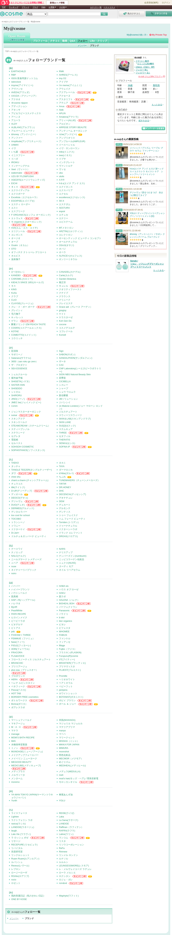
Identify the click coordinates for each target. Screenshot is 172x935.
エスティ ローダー (20, 204)
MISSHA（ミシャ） (69, 741)
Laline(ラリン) (66, 834)
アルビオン (64, 123)
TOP (4, 7)
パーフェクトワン (68, 607)
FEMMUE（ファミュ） (23, 638)
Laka (61, 816)
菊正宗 (62, 282)
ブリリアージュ (19, 666)
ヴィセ (62, 169)
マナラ (14, 730)
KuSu (14, 293)
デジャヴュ (17, 501)
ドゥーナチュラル (68, 525)
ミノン (14, 748)
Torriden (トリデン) (68, 522)
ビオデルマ (17, 624)
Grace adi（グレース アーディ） (75, 307)
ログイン (166, 2)
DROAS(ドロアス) (68, 536)
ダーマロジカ (66, 469)
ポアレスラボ (18, 707)
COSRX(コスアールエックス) (26, 328)
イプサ (62, 158)
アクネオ (15, 99)
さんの (151, 76)
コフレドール (66, 331)
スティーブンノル (20, 429)
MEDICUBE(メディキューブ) (26, 765)
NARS (62, 549)
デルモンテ (64, 508)
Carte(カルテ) (66, 275)
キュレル (63, 286)
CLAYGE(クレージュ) (22, 303)
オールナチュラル (68, 241)
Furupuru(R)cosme (68, 656)
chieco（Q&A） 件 (145, 67)
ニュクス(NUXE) (67, 563)
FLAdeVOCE (17, 656)
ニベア (14, 563)
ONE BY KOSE (19, 899)
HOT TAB (16, 693)
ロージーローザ (19, 872)
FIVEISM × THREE (21, 635)
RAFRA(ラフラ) (67, 830)
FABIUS (63, 635)
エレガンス (17, 234)
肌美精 (14, 596)
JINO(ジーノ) (18, 399)
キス (13, 286)
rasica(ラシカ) (18, 823)
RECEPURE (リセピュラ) (24, 844)
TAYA (61, 466)
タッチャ (15, 466)
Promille (63, 676)
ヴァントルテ (66, 165)
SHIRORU (16, 395)
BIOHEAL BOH (66, 603)
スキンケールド (19, 422)
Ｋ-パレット (17, 317)
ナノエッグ (17, 552)
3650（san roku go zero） (24, 361)
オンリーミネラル (68, 259)
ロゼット (15, 883)
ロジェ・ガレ (66, 879)
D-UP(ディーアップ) (21, 490)
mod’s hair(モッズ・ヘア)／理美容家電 (78, 778)
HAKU (62, 593)
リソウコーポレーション (71, 844)
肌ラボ (62, 596)
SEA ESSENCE (19, 368)
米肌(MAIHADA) (67, 720)
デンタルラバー (19, 511)
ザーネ (62, 361)
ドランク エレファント (70, 532)
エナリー (63, 218)
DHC (61, 490)
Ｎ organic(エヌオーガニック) (26, 221)
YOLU (62, 800)
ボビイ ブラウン (67, 700)
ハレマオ (15, 603)
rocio (13, 879)
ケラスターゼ (66, 317)
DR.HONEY (65, 487)
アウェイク (64, 88)
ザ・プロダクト (19, 365)
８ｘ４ (14, 186)
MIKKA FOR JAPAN (69, 744)
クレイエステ (66, 303)
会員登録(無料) (151, 2)
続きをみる (144, 120)
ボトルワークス (19, 700)
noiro (13, 573)
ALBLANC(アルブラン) (23, 127)
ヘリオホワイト (67, 679)
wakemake (16, 172)
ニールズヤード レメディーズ (26, 559)
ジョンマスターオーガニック (26, 411)
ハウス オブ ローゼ (68, 589)
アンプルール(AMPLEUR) (72, 141)
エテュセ (63, 214)
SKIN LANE (65, 422)
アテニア (63, 102)
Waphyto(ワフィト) (68, 895)
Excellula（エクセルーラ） (25, 197)
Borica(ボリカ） (19, 704)
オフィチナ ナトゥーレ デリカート (29, 252)
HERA (14, 679)
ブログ (35, 7)
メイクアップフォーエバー (25, 755)
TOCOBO (16, 518)
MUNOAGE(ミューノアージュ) (27, 751)
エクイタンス (66, 186)
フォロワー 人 (143, 73)
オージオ (15, 238)
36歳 (130, 85)
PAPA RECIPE (18, 614)
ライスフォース (19, 813)
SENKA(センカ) (67, 443)
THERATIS (64, 439)
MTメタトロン (66, 227)
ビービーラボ (18, 621)
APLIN (62, 113)
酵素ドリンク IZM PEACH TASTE (28, 324)
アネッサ (15, 109)
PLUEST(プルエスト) (70, 670)
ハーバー (15, 586)
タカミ (62, 462)
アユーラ (15, 120)
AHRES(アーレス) (68, 74)
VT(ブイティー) (67, 659)
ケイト (62, 314)
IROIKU (15, 162)
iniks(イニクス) (66, 151)
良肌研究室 (17, 851)
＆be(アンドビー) (68, 134)
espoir (62, 211)
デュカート (64, 504)
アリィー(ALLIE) (67, 120)
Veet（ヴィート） (20, 169)
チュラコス (17, 483)
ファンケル (64, 638)
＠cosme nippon (19, 102)
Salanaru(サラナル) (21, 358)
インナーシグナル (20, 165)
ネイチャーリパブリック (23, 570)
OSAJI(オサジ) (66, 245)
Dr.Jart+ (15, 532)
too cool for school (20, 515)
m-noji (39, 60)
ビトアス (15, 628)
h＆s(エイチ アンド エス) (72, 183)
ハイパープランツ (20, 589)
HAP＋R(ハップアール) (23, 600)
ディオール (17, 494)
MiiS (13, 741)
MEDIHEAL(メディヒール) (72, 765)
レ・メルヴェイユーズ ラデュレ (75, 869)
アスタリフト (66, 99)
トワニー (15, 525)
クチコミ (55, 40)
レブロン (15, 869)
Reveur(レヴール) (20, 865)
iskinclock (16, 81)
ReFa (62, 848)
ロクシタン (64, 876)
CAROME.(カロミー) (21, 279)
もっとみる (157, 104)
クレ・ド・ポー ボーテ (23, 307)
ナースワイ (17, 549)
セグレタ (15, 436)
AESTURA (64, 207)
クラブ (14, 296)
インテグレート (67, 162)
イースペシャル (67, 144)
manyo (62, 730)
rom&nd (63, 883)
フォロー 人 (142, 70)
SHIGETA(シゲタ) (20, 381)
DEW (61, 501)
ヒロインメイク (19, 617)
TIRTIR (62, 483)
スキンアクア (18, 418)
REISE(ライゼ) (66, 813)
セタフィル (64, 436)
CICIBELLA (65, 381)
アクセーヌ (64, 95)
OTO (13, 248)
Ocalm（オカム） (20, 245)
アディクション (19, 106)
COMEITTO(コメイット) (23, 335)
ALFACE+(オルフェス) (70, 255)
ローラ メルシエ (67, 872)
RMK (61, 71)
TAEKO (15, 462)
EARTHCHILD (18, 71)
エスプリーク (18, 211)
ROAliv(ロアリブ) (20, 876)
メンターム (17, 778)
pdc (13, 631)
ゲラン (14, 321)
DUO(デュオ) (18, 504)
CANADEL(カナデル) (69, 272)
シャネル (15, 392)
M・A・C (16, 727)
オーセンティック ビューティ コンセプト (80, 238)
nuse (13, 566)
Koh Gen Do (65, 321)
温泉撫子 (15, 259)
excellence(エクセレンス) (72, 197)
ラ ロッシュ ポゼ (19, 837)
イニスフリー (18, 155)
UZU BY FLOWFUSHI (22, 176)
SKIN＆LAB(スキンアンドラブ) (75, 418)
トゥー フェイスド (68, 515)
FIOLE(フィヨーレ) (21, 645)
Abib (61, 109)
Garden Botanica (67, 279)
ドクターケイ (18, 529)
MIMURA (63, 748)
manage (15, 734)
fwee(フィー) (17, 642)
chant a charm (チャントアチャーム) (29, 480)
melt (61, 775)
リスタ (62, 841)
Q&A (43, 7)
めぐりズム (64, 762)
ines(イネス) (65, 155)
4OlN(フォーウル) (20, 649)
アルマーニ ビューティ (23, 130)
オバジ (62, 248)
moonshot (64, 751)
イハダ (14, 158)
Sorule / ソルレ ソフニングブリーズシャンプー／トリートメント (147, 264)
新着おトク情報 (57, 3)
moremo (15, 782)
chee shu (16, 476)
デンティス (64, 511)
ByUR (14, 607)
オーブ (14, 241)
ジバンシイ (64, 402)
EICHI (14, 183)
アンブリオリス (67, 137)
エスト (14, 207)
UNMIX (15, 144)
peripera (63, 690)
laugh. (14, 830)
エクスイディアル (20, 190)
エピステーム (66, 221)
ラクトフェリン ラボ (21, 820)
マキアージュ (18, 723)
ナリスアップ (66, 552)
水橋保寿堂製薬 (19, 744)
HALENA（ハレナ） (69, 600)
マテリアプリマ (67, 727)
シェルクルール (19, 374)
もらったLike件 (145, 63)
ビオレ (62, 624)
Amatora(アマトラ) (68, 116)
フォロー (82, 40)
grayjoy (62, 310)
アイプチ (63, 81)
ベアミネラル (66, 683)
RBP (13, 74)
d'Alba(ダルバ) (66, 473)
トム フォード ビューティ (72, 518)
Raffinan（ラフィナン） (71, 827)
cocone (62, 324)
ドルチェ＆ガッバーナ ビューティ (28, 536)
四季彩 (62, 378)
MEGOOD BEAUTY (21, 762)
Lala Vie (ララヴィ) (21, 834)
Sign (61, 351)
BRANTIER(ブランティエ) (72, 663)
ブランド (25, 7)
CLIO (13, 300)
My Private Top (159, 35)
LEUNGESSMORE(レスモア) (74, 865)
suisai (14, 415)
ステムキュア (66, 429)
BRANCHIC (17, 663)
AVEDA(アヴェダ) (20, 92)
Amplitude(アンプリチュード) (26, 141)
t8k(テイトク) (18, 487)
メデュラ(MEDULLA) (69, 771)
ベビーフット (66, 686)
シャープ (63, 388)
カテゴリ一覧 (96, 7)
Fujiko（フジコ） (68, 649)
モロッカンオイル (68, 782)
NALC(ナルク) (18, 556)
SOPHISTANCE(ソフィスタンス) (28, 450)
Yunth (14, 800)
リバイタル (17, 848)
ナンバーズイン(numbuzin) (72, 556)
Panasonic (64, 610)
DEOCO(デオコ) (19, 497)
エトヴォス (17, 218)
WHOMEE (64, 631)
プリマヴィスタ (67, 666)
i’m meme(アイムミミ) (70, 85)
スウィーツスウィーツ (70, 415)
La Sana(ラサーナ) (68, 820)
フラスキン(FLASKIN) (70, 652)
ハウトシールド (19, 593)
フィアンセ (64, 642)
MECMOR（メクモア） (71, 758)
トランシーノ (18, 522)
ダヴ (13, 473)
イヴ (13, 148)
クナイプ (63, 293)
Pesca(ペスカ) (18, 690)
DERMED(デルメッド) (22, 508)
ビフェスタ (64, 628)
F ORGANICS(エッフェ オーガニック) (30, 214)
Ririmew (63, 851)
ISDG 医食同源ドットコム (24, 78)
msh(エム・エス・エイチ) (24, 227)
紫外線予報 (17, 378)
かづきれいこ (18, 272)
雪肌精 (14, 439)
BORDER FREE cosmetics (24, 697)
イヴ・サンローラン (69, 148)
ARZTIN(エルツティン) (70, 231)
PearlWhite (16, 610)
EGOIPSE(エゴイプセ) (22, 200)
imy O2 (62, 78)
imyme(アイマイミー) (22, 85)
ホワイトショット (68, 693)
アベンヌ (15, 116)
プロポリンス (18, 676)
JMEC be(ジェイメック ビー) (26, 402)
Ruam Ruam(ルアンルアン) (25, 858)
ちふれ (62, 476)
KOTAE (15, 331)
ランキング (13, 7)
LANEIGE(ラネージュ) (22, 827)
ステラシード (18, 432)
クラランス (64, 296)
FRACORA (16, 652)
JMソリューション (68, 399)
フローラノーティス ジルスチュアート (31, 659)
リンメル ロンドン (68, 855)
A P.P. (62, 179)
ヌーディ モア (66, 566)
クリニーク (64, 300)
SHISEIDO (16, 388)
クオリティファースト (70, 289)
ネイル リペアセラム (69, 570)
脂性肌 (156, 85)
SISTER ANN (18, 385)
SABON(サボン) (67, 354)
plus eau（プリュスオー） (24, 670)
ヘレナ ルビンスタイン (23, 683)
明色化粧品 (64, 755)
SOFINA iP (64, 446)
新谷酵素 (63, 395)
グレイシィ (17, 310)
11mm (14, 406)
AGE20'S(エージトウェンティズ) (28, 179)
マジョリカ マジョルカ (70, 723)
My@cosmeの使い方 (136, 35)
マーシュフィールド (21, 720)
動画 (64, 40)
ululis (61, 176)
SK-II (61, 200)
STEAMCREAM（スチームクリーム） (30, 425)
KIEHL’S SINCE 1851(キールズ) (27, 282)
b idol (61, 617)
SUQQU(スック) (67, 425)
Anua (61, 106)
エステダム (64, 204)
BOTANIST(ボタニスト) (71, 697)
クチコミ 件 (142, 61)
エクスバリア (66, 190)
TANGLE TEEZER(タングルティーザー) (31, 469)
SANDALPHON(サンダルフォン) (75, 358)
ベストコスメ (109, 7)
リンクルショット (20, 855)
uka (61, 172)
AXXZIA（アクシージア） (24, 95)
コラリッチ (17, 338)
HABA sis (63, 586)
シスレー (63, 385)
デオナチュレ (66, 497)
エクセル (63, 193)
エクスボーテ (18, 193)
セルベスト (17, 443)
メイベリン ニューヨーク (24, 758)
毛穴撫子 (15, 314)
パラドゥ (63, 614)
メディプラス (18, 771)
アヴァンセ (17, 88)
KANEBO (16, 275)
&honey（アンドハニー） (24, 134)
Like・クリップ (98, 40)
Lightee (15, 816)
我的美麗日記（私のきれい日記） (28, 895)
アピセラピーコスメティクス (26, 113)
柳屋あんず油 (66, 794)
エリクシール (18, 231)
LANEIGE (64, 823)
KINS (13, 289)
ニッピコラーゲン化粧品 (71, 559)
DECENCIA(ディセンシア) (72, 494)
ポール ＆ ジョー (67, 704)
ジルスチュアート (68, 411)
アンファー (17, 137)
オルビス (15, 255)
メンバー (82, 45)
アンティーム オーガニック (73, 130)
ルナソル (63, 858)
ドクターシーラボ (68, 529)
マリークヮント (67, 737)
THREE (63, 432)
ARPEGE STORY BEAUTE (73, 127)
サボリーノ (17, 354)
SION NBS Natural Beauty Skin (75, 374)
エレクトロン (66, 234)
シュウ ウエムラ (67, 392)
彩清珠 (14, 351)
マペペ (62, 734)
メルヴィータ (18, 775)
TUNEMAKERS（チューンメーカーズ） (79, 480)
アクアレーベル (67, 92)
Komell (62, 335)
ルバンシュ (17, 862)
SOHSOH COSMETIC (22, 446)
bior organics (65, 621)
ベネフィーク (18, 686)
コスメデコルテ (67, 328)
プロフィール (40, 40)
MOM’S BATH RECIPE (23, 737)
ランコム (63, 837)
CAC (61, 365)
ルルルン (63, 862)
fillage (62, 645)
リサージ (15, 841)
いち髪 (14, 151)
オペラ (62, 252)
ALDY (14, 123)
